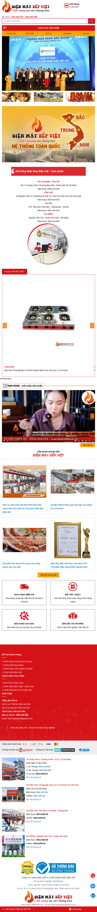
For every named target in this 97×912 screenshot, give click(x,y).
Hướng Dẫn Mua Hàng (13, 665)
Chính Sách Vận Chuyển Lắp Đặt (18, 669)
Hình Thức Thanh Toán (13, 683)
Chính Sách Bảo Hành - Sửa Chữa (19, 686)
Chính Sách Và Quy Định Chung (18, 661)
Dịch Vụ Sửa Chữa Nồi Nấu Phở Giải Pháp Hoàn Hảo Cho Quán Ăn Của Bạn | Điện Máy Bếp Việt (23, 508)
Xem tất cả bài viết (48, 575)
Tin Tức (48, 33)
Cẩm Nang (67, 33)
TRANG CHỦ (11, 33)
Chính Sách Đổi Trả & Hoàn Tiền (18, 690)
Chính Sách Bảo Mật (13, 672)
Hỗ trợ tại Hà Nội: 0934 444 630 (16, 708)
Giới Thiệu (30, 33)
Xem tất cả (87, 445)
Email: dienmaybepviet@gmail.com (17, 718)
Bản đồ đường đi (33, 777)
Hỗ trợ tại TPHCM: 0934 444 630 (16, 704)
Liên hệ (86, 33)
